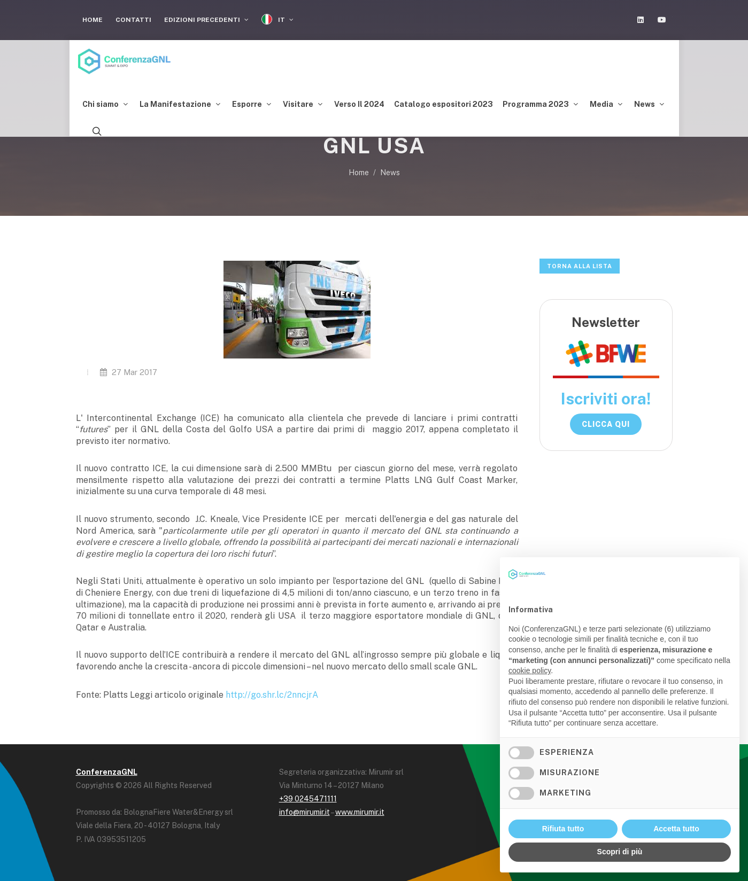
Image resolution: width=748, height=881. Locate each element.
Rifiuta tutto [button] (563, 828)
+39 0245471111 (308, 798)
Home (92, 20)
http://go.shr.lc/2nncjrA (272, 695)
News (390, 172)
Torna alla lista (579, 266)
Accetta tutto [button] (676, 828)
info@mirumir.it (304, 812)
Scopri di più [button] (620, 851)
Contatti (133, 20)
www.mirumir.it (359, 812)
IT (277, 19)
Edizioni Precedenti (206, 19)
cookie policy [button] (529, 670)
